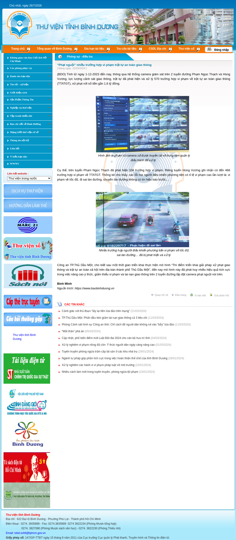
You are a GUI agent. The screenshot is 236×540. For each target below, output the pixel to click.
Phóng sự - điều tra (80, 56)
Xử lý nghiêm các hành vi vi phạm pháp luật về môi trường (98, 365)
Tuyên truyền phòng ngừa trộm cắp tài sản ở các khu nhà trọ (99, 351)
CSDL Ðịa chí (157, 48)
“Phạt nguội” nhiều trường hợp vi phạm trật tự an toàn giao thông (104, 65)
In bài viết (200, 295)
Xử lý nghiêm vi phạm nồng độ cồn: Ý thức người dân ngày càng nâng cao (108, 344)
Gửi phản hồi (221, 295)
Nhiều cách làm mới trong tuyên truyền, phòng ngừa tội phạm (100, 371)
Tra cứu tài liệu (126, 48)
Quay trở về (161, 295)
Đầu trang (180, 295)
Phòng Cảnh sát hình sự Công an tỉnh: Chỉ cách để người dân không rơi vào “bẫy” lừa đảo (118, 324)
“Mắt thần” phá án (73, 331)
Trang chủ (17, 48)
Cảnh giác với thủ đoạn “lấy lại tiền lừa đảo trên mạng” (96, 311)
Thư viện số (186, 48)
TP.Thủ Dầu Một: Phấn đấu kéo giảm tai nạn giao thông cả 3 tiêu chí (104, 317)
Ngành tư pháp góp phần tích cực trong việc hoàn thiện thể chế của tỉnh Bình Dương (114, 358)
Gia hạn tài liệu (94, 48)
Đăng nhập (221, 49)
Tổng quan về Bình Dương (54, 48)
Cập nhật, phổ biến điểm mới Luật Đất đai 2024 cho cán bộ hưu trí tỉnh (106, 338)
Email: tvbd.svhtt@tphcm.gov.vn (26, 533)
